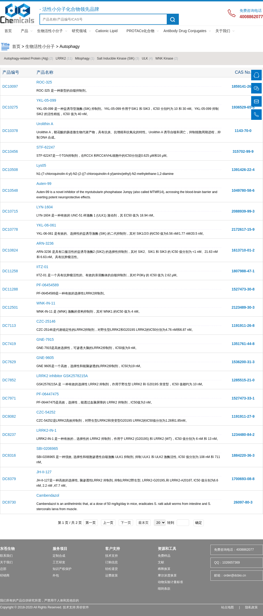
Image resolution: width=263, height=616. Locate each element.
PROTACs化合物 (140, 31)
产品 (24, 31)
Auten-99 (44, 183)
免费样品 (164, 556)
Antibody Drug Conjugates (184, 31)
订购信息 (111, 562)
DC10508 (10, 169)
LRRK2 (64, 58)
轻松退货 (111, 569)
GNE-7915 (45, 339)
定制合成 (59, 556)
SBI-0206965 (47, 448)
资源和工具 (167, 548)
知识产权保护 (62, 569)
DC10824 (10, 250)
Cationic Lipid (106, 31)
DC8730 (9, 502)
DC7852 (9, 380)
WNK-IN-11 (46, 303)
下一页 (126, 523)
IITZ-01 (42, 267)
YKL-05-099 (46, 100)
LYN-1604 (45, 207)
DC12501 (10, 307)
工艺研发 (59, 562)
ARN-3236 (45, 243)
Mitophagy (84, 58)
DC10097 (10, 86)
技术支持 (111, 556)
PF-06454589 (48, 285)
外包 (56, 575)
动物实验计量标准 (170, 582)
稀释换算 (164, 569)
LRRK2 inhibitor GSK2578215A (62, 376)
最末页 (143, 523)
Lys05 (41, 165)
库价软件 (82, 607)
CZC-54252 (46, 412)
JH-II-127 (44, 472)
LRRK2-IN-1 (47, 430)
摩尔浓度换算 (167, 575)
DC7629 (9, 362)
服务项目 (60, 548)
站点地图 (227, 607)
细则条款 (164, 588)
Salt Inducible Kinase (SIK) (118, 58)
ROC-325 (44, 82)
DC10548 (10, 190)
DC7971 (9, 398)
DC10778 (10, 229)
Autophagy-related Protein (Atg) (28, 58)
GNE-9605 (45, 358)
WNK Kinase (166, 58)
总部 (3, 569)
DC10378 (10, 131)
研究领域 (79, 31)
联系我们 (6, 556)
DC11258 (10, 271)
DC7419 (9, 344)
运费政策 (111, 575)
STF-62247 (46, 147)
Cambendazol (48, 495)
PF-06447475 (48, 394)
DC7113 (9, 325)
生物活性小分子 (50, 31)
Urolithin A (45, 124)
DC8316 (9, 455)
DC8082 (9, 416)
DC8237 (9, 434)
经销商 (4, 575)
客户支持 (112, 548)
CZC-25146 (46, 321)
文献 (161, 562)
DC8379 (9, 479)
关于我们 (222, 31)
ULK (147, 58)
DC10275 (10, 107)
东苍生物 (7, 548)
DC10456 (10, 151)
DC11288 (10, 289)
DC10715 (10, 211)
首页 (8, 31)
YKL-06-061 (46, 225)
